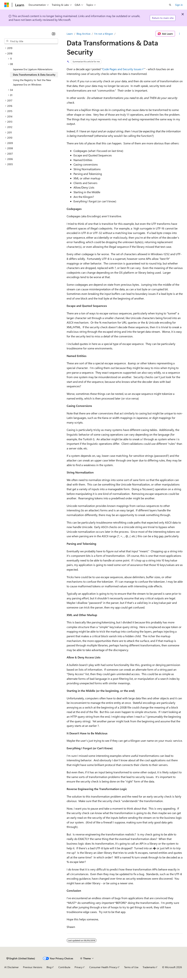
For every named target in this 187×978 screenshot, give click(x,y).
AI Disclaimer (11, 967)
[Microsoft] (6, 5)
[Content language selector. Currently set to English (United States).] (20, 958)
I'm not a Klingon (103, 33)
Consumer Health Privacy (103, 967)
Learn (70, 33)
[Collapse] (53, 34)
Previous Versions (32, 967)
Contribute (64, 967)
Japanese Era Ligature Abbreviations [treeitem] (32, 69)
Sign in (179, 4)
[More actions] (179, 34)
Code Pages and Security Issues (121, 69)
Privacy (78, 967)
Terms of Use (131, 967)
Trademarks (149, 967)
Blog (49, 967)
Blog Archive (83, 33)
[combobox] (31, 41)
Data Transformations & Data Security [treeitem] (34, 74)
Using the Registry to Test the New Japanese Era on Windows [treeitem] (32, 82)
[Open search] (170, 5)
